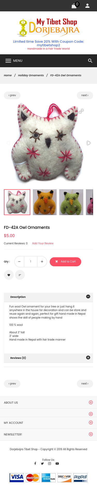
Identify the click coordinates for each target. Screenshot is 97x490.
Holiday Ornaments (31, 75)
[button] (81, 111)
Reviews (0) (18, 358)
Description (18, 297)
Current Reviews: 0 (16, 243)
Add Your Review (43, 243)
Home (8, 75)
